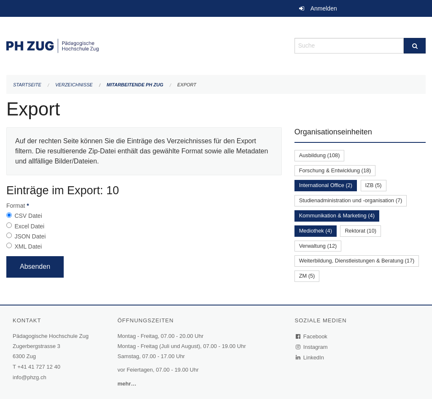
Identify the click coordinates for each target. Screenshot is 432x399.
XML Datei (28, 246)
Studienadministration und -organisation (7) (350, 200)
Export (186, 84)
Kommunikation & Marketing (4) (337, 215)
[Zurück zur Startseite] (144, 44)
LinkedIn (310, 357)
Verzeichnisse (74, 84)
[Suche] (415, 46)
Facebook (311, 336)
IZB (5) (373, 185)
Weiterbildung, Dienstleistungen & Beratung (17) (357, 260)
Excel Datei (29, 226)
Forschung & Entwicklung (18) (335, 170)
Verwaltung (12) (318, 246)
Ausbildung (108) (319, 155)
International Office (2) (325, 185)
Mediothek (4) (315, 231)
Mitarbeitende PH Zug (135, 84)
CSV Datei (28, 215)
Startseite (27, 84)
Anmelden (323, 8)
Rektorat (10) (360, 231)
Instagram (311, 347)
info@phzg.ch (29, 377)
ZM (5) (307, 276)
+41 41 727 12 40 (38, 367)
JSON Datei (30, 236)
